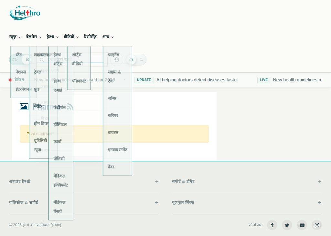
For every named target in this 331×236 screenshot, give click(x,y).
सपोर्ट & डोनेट (183, 181)
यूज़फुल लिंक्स (183, 202)
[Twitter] (287, 225)
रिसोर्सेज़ (90, 36)
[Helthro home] (165, 13)
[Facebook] (272, 225)
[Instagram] (317, 225)
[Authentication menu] (116, 59)
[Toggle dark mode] (136, 59)
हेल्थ (53, 36)
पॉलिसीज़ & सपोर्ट (23, 202)
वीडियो (71, 36)
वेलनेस (33, 36)
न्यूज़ (15, 36)
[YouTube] (302, 225)
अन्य (108, 36)
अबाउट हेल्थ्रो (19, 181)
